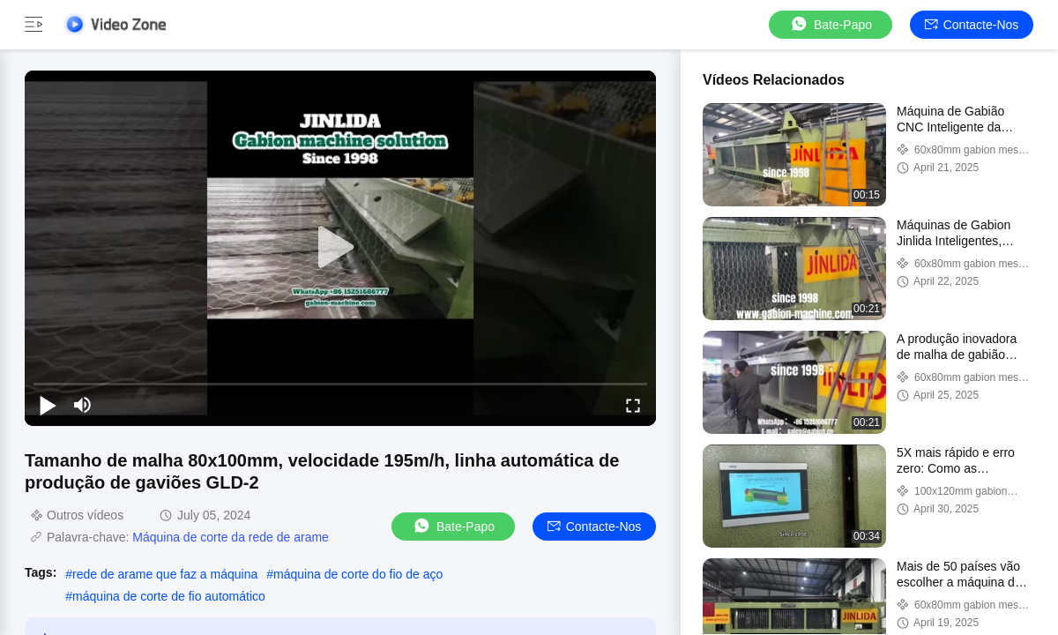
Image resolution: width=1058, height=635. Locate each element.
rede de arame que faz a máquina (164, 574)
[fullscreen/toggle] (633, 405)
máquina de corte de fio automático (168, 596)
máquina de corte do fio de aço (358, 574)
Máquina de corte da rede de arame (230, 537)
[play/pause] (47, 405)
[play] (340, 248)
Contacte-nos (972, 25)
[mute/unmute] (83, 405)
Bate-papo (830, 24)
